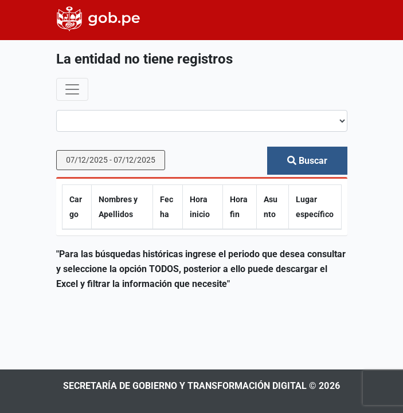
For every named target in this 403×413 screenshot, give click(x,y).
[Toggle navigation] (72, 89)
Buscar (307, 160)
